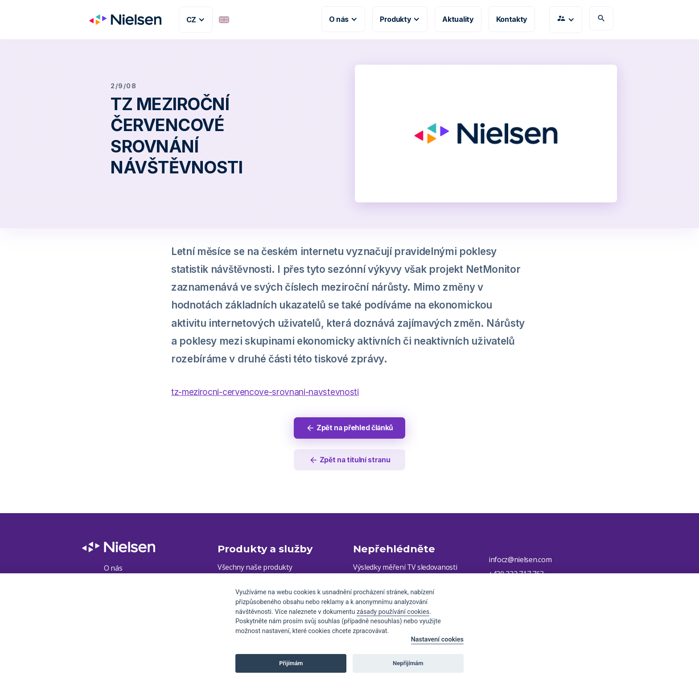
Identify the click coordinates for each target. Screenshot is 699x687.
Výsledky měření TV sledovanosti (405, 568)
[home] (121, 20)
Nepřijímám (408, 663)
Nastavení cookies (437, 639)
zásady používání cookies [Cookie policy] (393, 612)
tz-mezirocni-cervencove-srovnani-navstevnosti (265, 392)
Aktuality (457, 19)
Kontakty (511, 19)
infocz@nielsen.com (520, 560)
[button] (196, 20)
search (601, 18)
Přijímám (291, 663)
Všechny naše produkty (255, 568)
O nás (113, 569)
